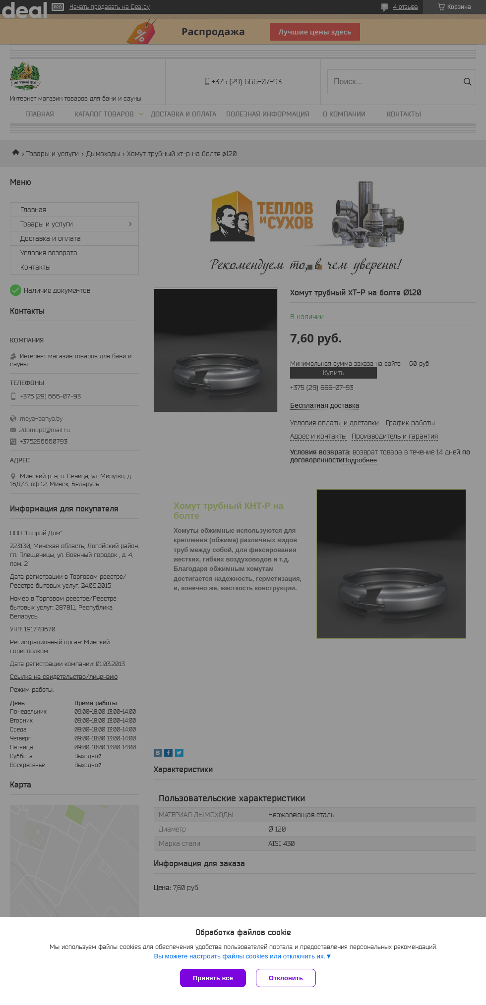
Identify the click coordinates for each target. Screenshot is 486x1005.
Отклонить (286, 978)
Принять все (213, 978)
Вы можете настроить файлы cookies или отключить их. (239, 956)
